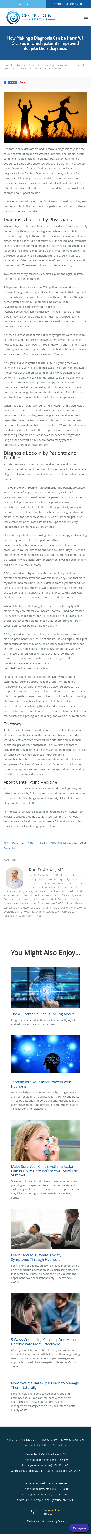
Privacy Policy (49, 1439)
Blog (34, 65)
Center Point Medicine (15, 65)
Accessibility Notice (36, 1445)
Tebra (61, 1521)
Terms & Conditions (73, 1439)
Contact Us (59, 1445)
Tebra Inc (31, 1439)
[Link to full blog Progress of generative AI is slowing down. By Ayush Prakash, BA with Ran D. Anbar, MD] (45, 992)
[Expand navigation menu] (86, 17)
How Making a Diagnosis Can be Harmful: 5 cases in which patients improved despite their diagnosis (45, 66)
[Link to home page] (41, 17)
